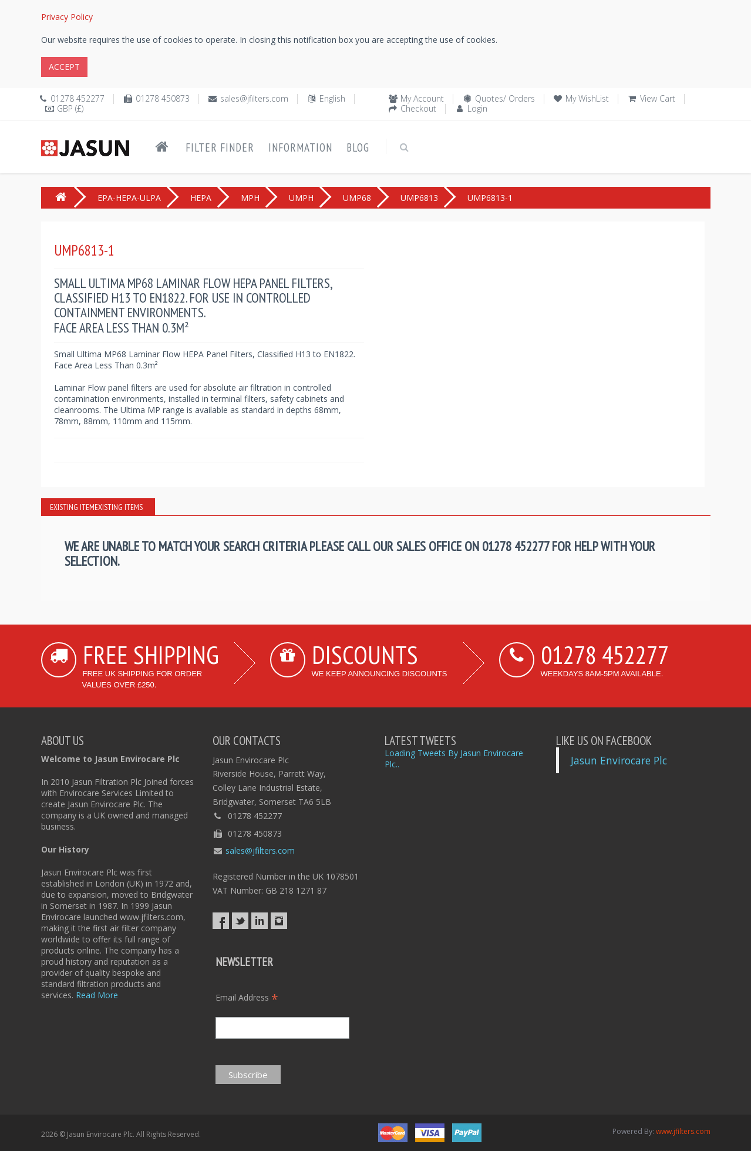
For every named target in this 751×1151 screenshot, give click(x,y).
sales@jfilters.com (254, 98)
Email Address (246, 997)
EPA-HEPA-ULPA (129, 197)
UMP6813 (419, 197)
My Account (422, 98)
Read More (97, 995)
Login (477, 108)
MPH (250, 197)
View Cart (657, 98)
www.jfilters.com (683, 1131)
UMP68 (357, 197)
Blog (357, 147)
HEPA (200, 197)
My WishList (587, 98)
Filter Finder (220, 147)
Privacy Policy (67, 16)
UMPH (301, 197)
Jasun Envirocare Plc (619, 760)
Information (300, 147)
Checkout (418, 108)
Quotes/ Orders (505, 98)
